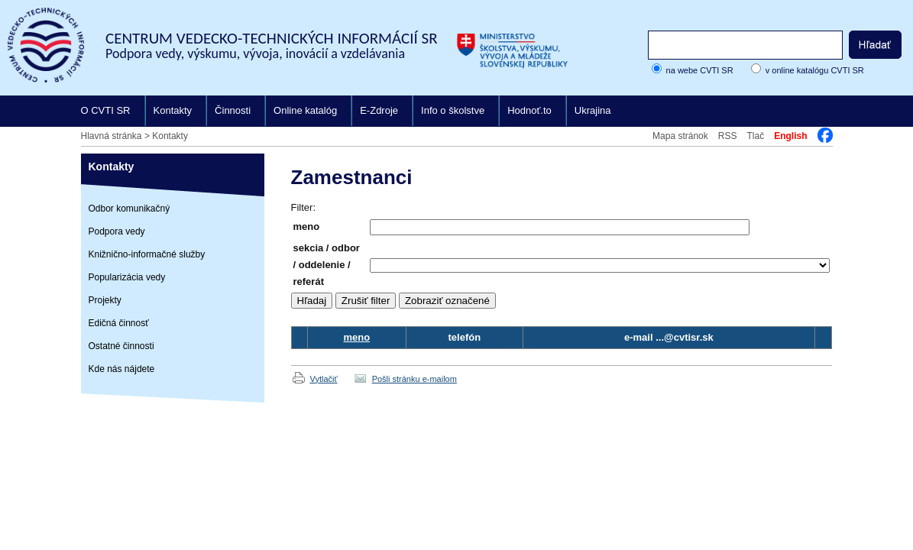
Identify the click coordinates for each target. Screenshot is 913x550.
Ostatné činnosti (121, 346)
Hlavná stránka (111, 136)
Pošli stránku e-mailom (414, 378)
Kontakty (173, 110)
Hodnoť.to (529, 110)
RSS (727, 136)
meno (357, 337)
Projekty (105, 300)
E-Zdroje (379, 110)
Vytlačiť (324, 378)
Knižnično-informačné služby (147, 254)
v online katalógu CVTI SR (815, 70)
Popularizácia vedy (127, 277)
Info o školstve (452, 110)
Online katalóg (305, 110)
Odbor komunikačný (129, 208)
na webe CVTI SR (699, 70)
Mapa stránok (680, 136)
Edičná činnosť (119, 323)
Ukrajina (593, 110)
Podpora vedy (117, 231)
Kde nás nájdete (122, 369)
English (790, 136)
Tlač (755, 136)
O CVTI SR (106, 110)
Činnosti (233, 110)
